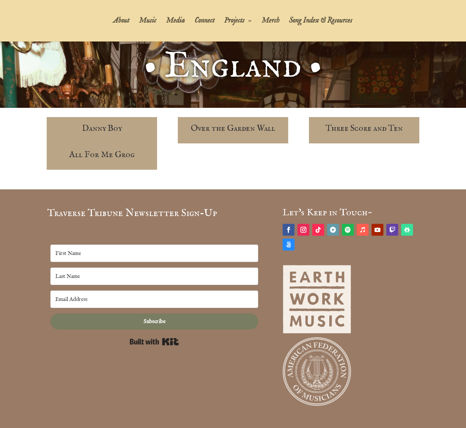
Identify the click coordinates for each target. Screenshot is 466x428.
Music (147, 21)
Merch (270, 21)
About (121, 21)
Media (175, 21)
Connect (204, 21)
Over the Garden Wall (233, 128)
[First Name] (154, 253)
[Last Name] (154, 276)
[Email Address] (154, 299)
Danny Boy (102, 128)
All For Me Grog (102, 154)
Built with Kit (154, 341)
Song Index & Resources (320, 21)
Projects (234, 21)
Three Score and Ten (364, 128)
